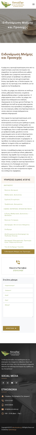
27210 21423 (9, 400)
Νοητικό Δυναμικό (11, 190)
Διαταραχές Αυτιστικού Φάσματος (17, 225)
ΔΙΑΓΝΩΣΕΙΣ (8, 185)
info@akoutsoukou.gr (11, 409)
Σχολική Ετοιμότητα (12, 199)
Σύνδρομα (8, 229)
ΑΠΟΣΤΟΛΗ (11, 328)
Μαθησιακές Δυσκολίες (13, 195)
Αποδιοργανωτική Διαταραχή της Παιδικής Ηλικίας (17, 235)
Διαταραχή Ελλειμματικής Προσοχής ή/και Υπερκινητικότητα (18, 241)
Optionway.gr (12, 429)
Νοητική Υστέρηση (11, 220)
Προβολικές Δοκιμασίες (14, 204)
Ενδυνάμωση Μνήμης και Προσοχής (18, 251)
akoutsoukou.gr (17, 427)
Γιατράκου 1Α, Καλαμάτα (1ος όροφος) (17, 396)
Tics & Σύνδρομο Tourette (14, 247)
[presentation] (17, 322)
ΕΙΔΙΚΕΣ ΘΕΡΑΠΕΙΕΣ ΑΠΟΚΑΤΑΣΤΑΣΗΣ (18, 209)
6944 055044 (9, 405)
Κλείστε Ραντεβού (18, 268)
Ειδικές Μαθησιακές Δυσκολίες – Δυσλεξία (17, 214)
